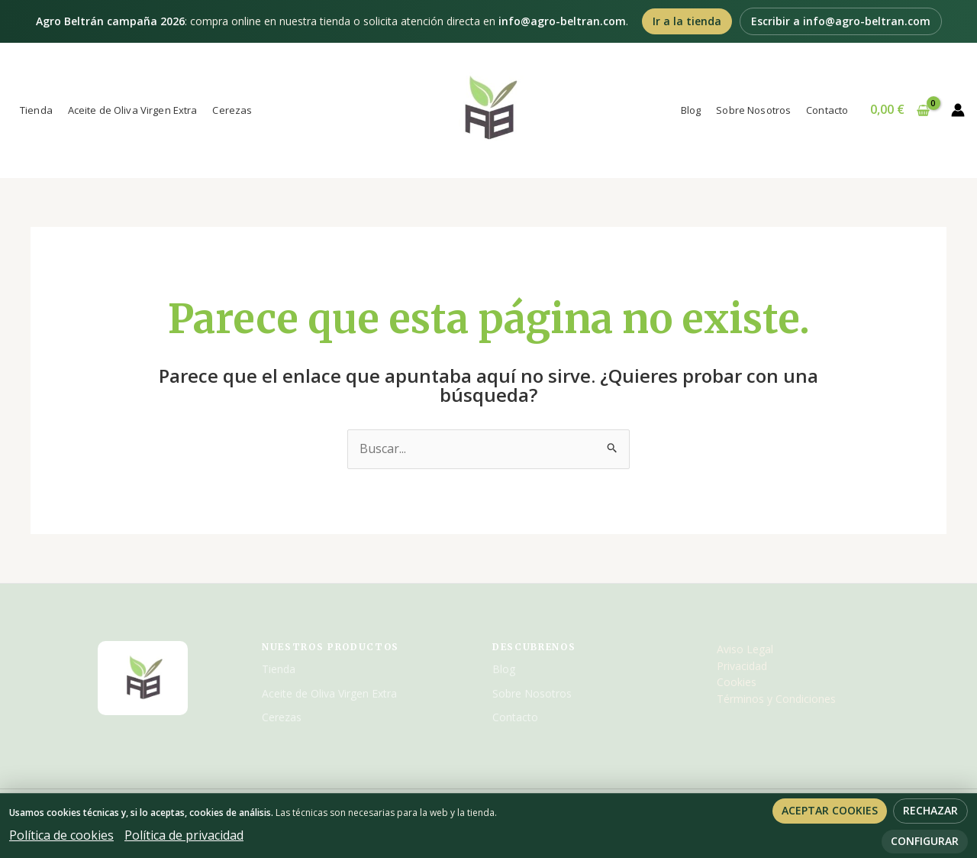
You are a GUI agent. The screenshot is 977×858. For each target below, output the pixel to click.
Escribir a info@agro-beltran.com (840, 21)
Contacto (827, 110)
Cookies (736, 682)
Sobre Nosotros (753, 110)
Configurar (925, 841)
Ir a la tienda (687, 21)
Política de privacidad (183, 835)
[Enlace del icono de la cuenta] (958, 110)
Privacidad (742, 666)
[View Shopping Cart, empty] (899, 110)
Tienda (36, 110)
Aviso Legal (745, 649)
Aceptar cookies (830, 810)
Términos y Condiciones (776, 698)
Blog (691, 110)
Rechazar (930, 810)
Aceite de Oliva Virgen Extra (133, 110)
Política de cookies (61, 835)
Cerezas (232, 110)
